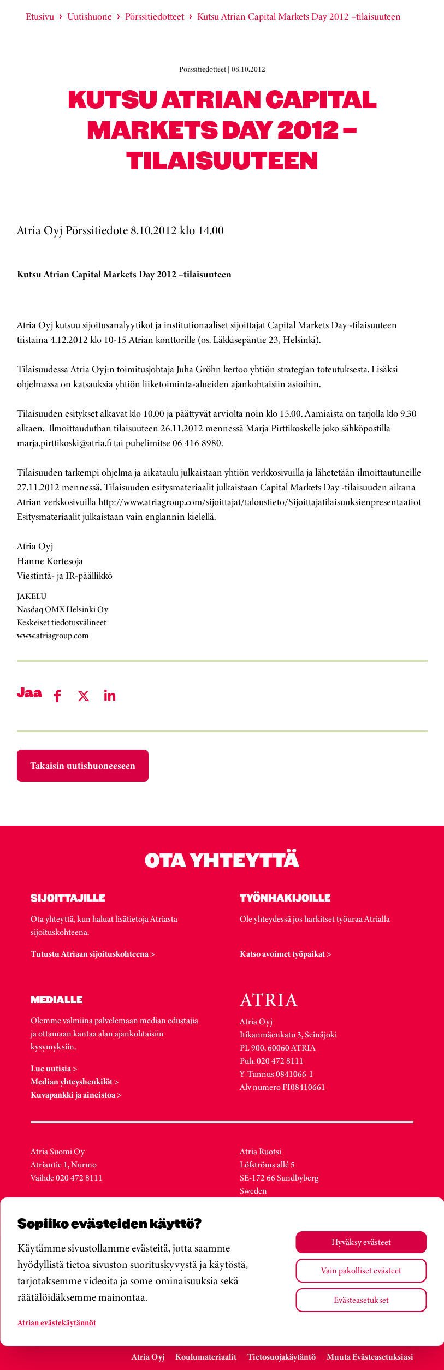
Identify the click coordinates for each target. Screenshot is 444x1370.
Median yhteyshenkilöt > (75, 1081)
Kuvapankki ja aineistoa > (76, 1094)
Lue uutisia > (54, 1068)
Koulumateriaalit (205, 1356)
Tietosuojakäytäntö (281, 1356)
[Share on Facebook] (57, 696)
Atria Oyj (148, 1356)
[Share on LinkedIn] (109, 696)
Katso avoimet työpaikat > (285, 953)
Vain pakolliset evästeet (361, 1270)
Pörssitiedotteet (154, 16)
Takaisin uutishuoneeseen (82, 765)
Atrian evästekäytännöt (56, 1322)
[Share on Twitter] (83, 696)
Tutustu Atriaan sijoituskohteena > (93, 953)
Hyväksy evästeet (361, 1242)
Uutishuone (89, 16)
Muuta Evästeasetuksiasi (370, 1356)
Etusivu (40, 16)
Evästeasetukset (361, 1300)
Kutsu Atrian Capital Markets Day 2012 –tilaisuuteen (299, 16)
